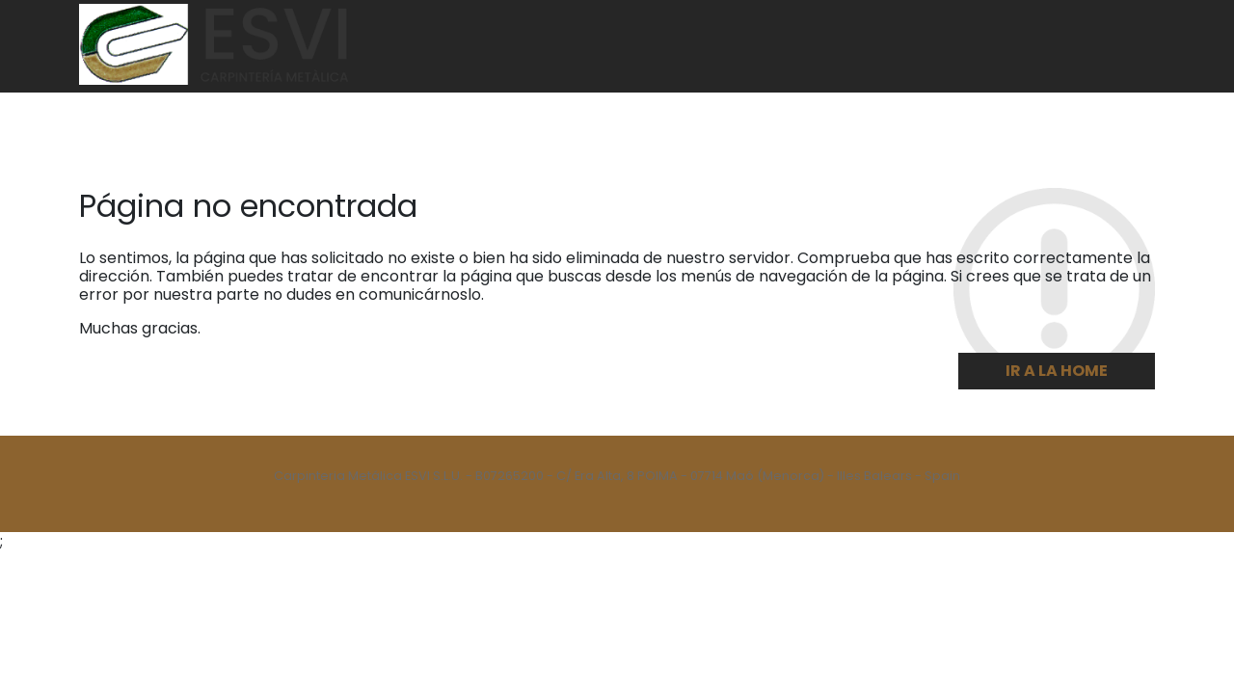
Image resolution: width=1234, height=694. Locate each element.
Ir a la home (1057, 371)
